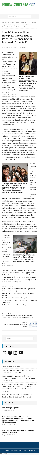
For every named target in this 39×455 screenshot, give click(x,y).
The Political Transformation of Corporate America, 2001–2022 (18, 431)
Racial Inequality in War (11, 367)
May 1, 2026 (7, 410)
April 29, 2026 (7, 435)
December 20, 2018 (10, 47)
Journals (9, 403)
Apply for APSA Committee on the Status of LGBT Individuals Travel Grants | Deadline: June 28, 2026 (18, 378)
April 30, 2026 (7, 424)
